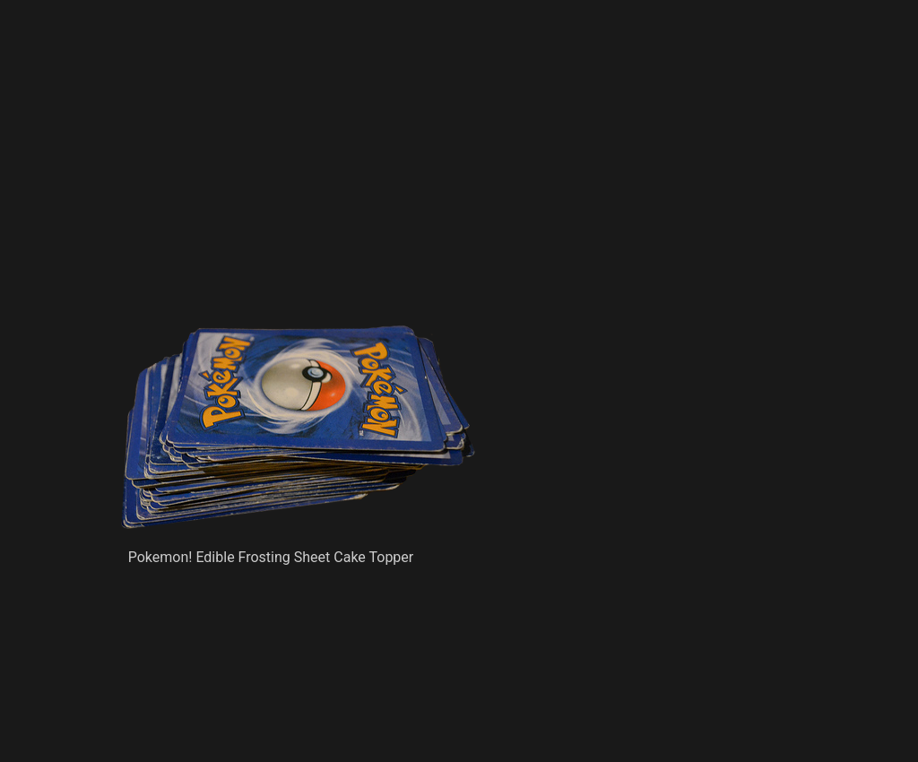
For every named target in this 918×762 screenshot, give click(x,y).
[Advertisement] (337, 192)
